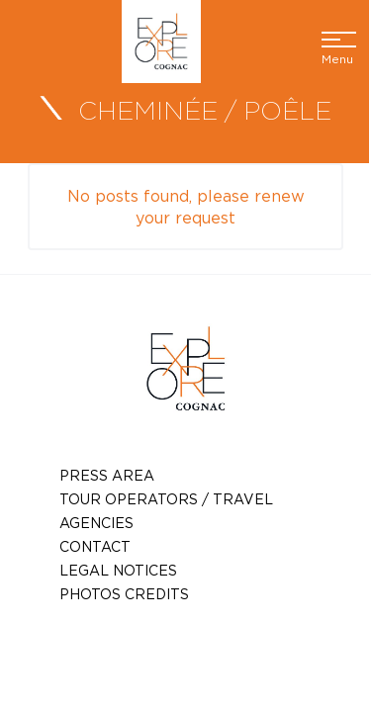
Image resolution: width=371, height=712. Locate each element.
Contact (95, 546)
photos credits (124, 593)
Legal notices (118, 570)
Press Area (106, 475)
